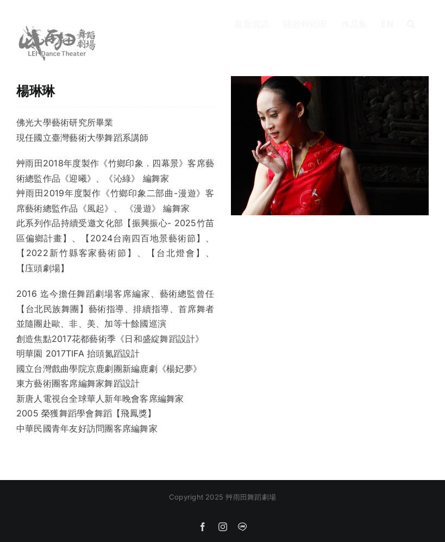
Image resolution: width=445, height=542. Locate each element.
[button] (411, 23)
